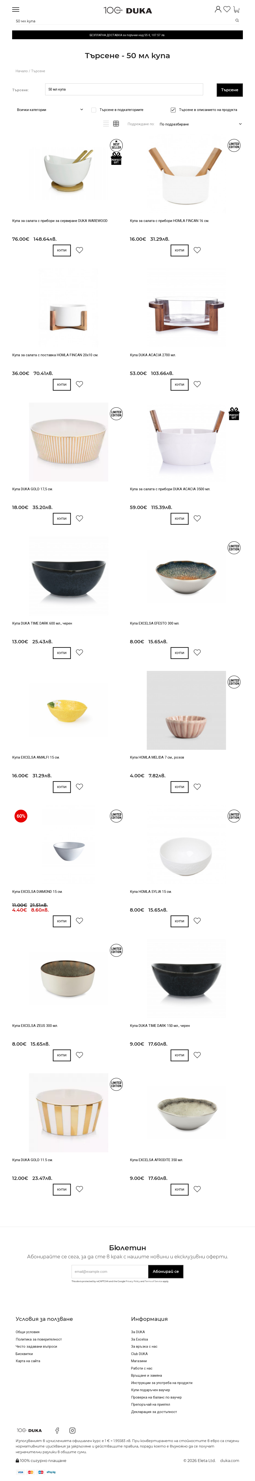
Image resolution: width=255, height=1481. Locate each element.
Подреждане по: (141, 124)
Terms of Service (153, 1281)
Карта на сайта (28, 1361)
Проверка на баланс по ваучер (156, 1397)
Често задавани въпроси (36, 1346)
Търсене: (20, 90)
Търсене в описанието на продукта (209, 110)
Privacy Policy (133, 1281)
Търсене (38, 71)
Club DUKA (139, 1354)
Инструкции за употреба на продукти (161, 1383)
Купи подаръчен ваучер (150, 1390)
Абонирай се (166, 1271)
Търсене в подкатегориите (123, 110)
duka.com (229, 1460)
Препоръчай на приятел (150, 1404)
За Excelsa (139, 1339)
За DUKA (138, 1332)
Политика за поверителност (39, 1339)
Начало (22, 71)
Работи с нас (141, 1368)
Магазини (139, 1361)
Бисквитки (24, 1354)
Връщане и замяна (146, 1375)
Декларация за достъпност (154, 1412)
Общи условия (27, 1332)
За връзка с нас (144, 1346)
